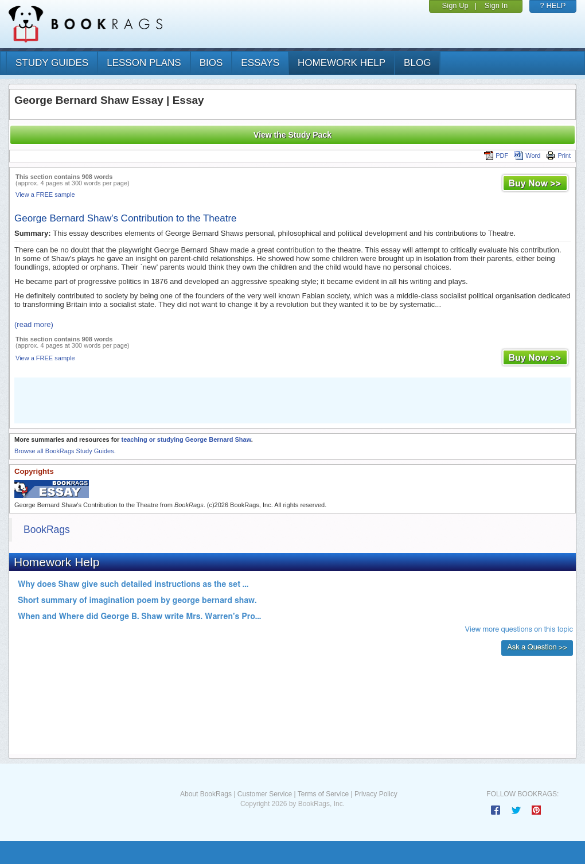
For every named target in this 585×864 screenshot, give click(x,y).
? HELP (553, 5)
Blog (417, 62)
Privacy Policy (375, 794)
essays (260, 62)
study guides (51, 62)
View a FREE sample (45, 194)
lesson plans (144, 62)
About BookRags (206, 794)
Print (558, 155)
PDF (496, 155)
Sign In (496, 5)
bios (211, 62)
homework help (341, 62)
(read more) (33, 324)
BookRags (47, 529)
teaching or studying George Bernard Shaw (186, 439)
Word (527, 155)
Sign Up (455, 5)
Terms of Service (323, 794)
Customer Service (264, 794)
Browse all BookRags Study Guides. (65, 450)
